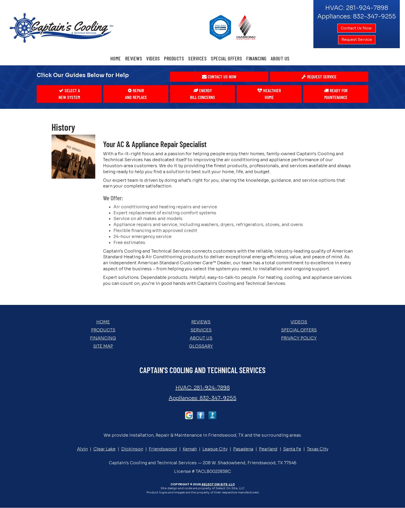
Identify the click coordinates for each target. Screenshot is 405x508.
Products (174, 58)
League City (214, 449)
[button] (219, 77)
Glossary (201, 346)
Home (115, 58)
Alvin (82, 449)
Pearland (268, 449)
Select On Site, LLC (218, 484)
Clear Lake (104, 449)
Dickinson (132, 449)
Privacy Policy (299, 338)
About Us (280, 58)
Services (197, 58)
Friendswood (163, 449)
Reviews (133, 58)
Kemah (190, 449)
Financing (256, 58)
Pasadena (243, 449)
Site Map (103, 346)
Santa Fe (292, 449)
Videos (153, 58)
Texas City (317, 449)
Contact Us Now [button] (356, 28)
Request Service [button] (356, 39)
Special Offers (226, 58)
